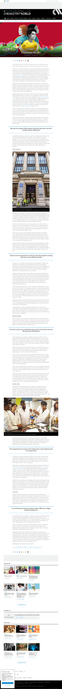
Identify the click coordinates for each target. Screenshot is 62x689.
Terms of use (20, 677)
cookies (44, 686)
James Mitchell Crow (32, 640)
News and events (20, 682)
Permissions (30, 677)
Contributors (20, 671)
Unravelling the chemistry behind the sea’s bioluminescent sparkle (33, 654)
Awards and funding (33, 682)
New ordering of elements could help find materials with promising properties (33, 577)
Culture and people (19, 547)
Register (21, 617)
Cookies (15, 677)
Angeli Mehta (33, 596)
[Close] (13, 671)
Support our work (47, 682)
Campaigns (26, 682)
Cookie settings (8, 685)
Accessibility (25, 677)
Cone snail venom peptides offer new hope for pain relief (21, 654)
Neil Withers (20, 578)
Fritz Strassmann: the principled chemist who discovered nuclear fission (8, 654)
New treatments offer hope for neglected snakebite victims (21, 636)
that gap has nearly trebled (26, 105)
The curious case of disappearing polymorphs (8, 635)
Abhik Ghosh (8, 597)
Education (30, 547)
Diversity (25, 547)
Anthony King (21, 657)
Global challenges (40, 682)
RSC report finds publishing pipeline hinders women (33, 594)
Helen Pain (8, 578)
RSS (24, 671)
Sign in (17, 617)
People (40, 547)
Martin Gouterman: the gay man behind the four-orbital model (9, 594)
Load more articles (22, 604)
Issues (16, 671)
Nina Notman (20, 639)
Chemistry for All (19, 74)
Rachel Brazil (28, 55)
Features (31, 49)
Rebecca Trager (9, 657)
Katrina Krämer (21, 599)
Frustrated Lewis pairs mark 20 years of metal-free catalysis (33, 636)
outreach (35, 547)
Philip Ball (32, 580)
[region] (8, 679)
